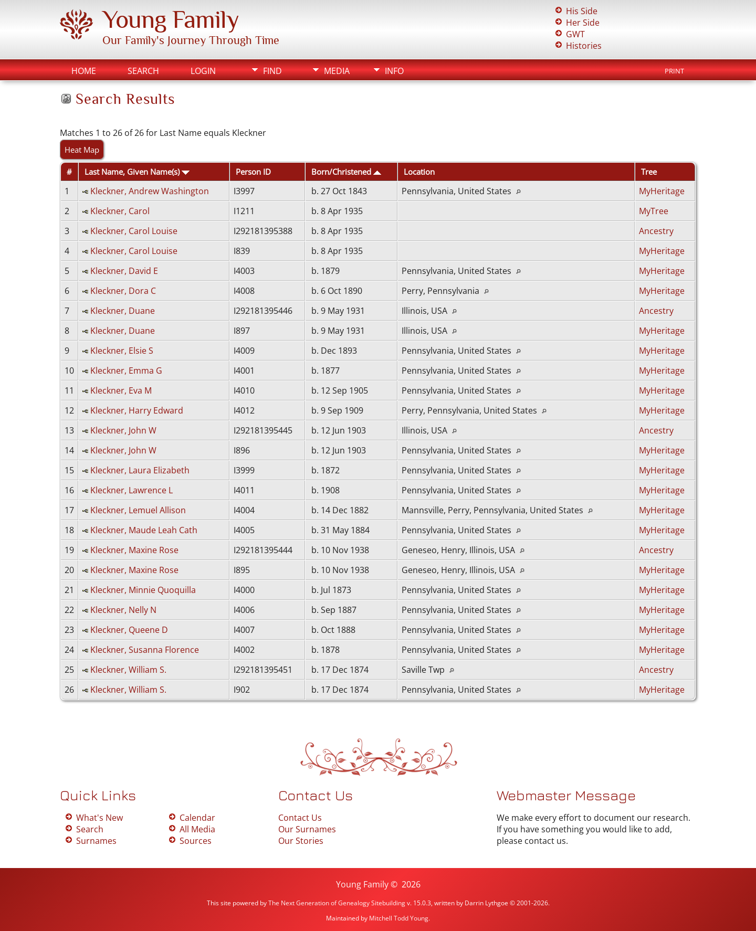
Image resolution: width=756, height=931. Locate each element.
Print (674, 71)
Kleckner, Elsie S (121, 350)
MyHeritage (662, 191)
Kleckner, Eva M (121, 390)
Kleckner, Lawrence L (131, 490)
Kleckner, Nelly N (123, 610)
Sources (196, 841)
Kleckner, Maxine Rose (134, 550)
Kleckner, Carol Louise (133, 231)
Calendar (197, 817)
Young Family (170, 19)
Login (203, 71)
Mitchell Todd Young (398, 918)
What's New (99, 817)
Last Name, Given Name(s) (137, 171)
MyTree (653, 211)
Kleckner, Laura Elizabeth (140, 470)
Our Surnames (307, 829)
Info (394, 71)
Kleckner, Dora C (123, 291)
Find (272, 71)
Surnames (96, 841)
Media (337, 71)
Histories (584, 45)
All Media (197, 829)
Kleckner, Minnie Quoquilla (143, 590)
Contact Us (300, 817)
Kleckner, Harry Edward (136, 410)
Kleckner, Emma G (126, 370)
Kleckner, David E (124, 271)
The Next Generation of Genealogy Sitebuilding (336, 902)
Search (143, 71)
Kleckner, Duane (122, 310)
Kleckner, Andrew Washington (149, 191)
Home (83, 71)
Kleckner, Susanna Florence (144, 649)
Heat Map (82, 149)
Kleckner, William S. (128, 669)
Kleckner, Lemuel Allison (138, 510)
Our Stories (300, 841)
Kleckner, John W (123, 430)
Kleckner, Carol (120, 211)
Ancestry (656, 231)
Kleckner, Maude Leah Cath (143, 530)
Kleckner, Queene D (129, 630)
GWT (575, 34)
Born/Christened (346, 171)
